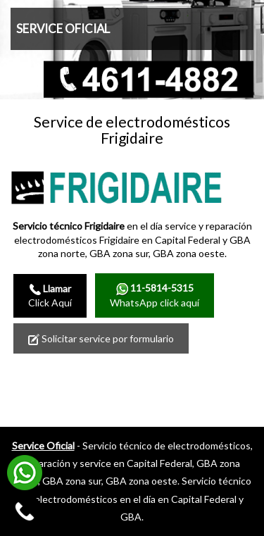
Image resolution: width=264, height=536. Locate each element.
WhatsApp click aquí (154, 295)
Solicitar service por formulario (101, 338)
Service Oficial (43, 445)
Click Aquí (50, 295)
